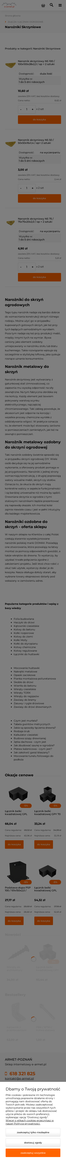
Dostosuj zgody (33, 1142)
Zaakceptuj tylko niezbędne (33, 1132)
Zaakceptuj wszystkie (33, 1152)
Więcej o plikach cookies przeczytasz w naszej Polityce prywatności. (30, 1122)
